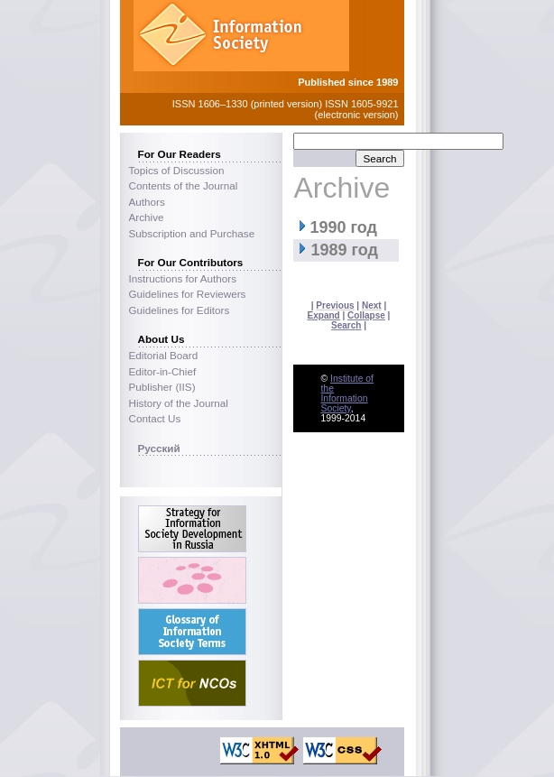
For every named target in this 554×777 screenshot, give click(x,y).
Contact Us (155, 418)
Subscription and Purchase (192, 233)
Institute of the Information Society (347, 393)
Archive (146, 217)
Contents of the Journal (183, 185)
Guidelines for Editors (179, 310)
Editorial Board (164, 355)
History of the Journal (178, 403)
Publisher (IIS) (162, 387)
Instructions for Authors (183, 278)
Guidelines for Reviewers (187, 294)
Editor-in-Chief (163, 371)
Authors (147, 202)
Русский (159, 448)
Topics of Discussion (177, 170)
